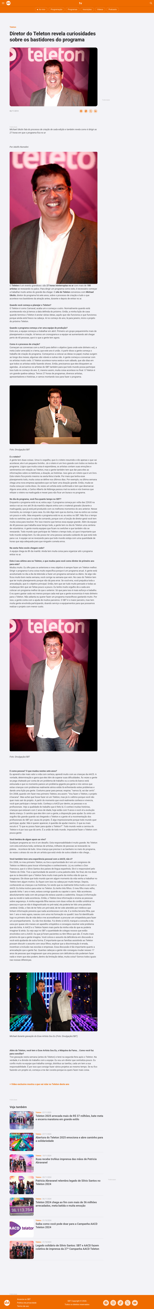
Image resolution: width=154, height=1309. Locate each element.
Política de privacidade (26, 1303)
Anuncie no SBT (24, 1299)
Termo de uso (23, 1306)
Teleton (13, 27)
